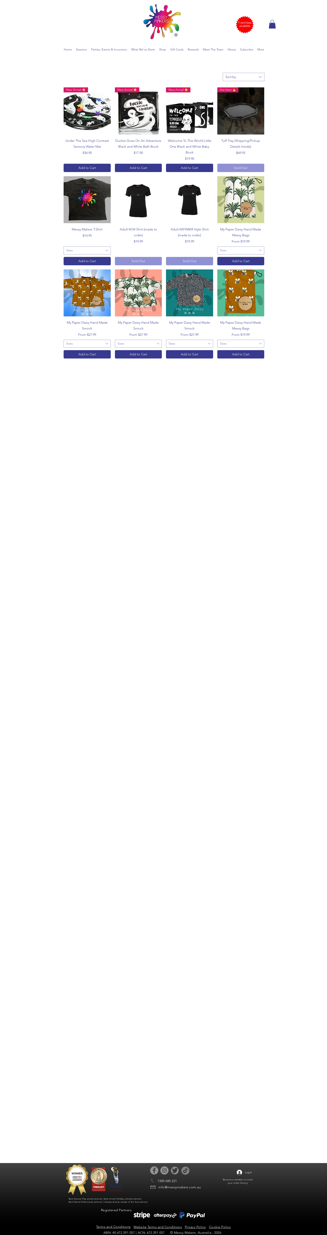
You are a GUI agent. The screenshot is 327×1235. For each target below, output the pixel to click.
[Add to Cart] (87, 168)
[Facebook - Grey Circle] (154, 1170)
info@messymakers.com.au (179, 1187)
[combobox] (243, 77)
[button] (272, 24)
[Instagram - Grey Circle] (164, 1170)
